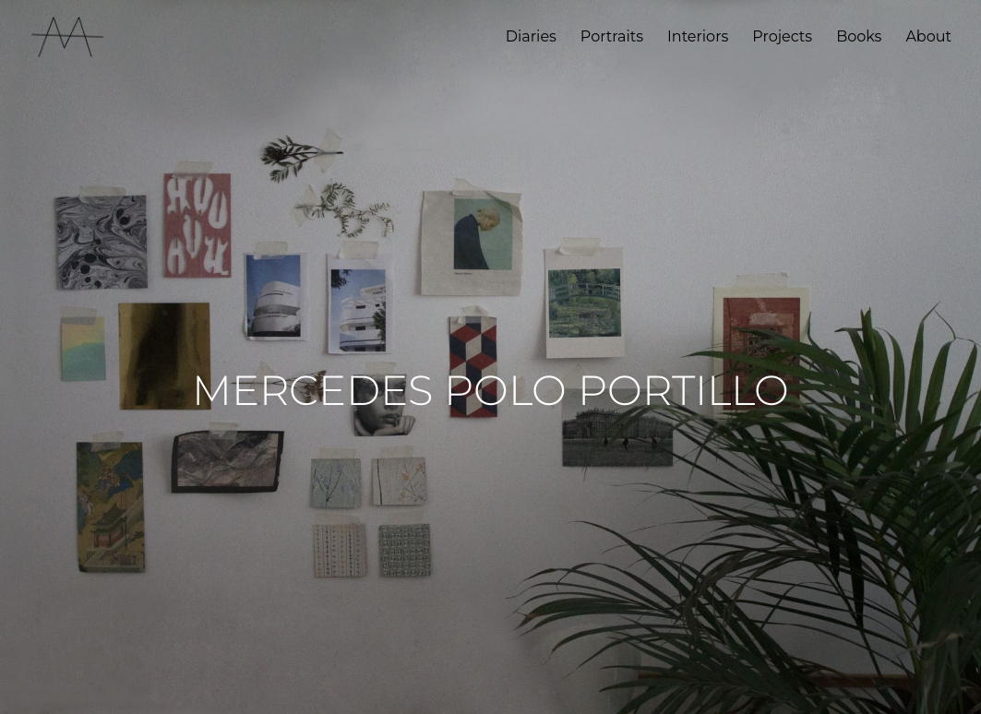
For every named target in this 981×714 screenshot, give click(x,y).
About (928, 37)
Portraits (611, 37)
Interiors (697, 37)
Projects (782, 37)
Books (858, 37)
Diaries (531, 37)
